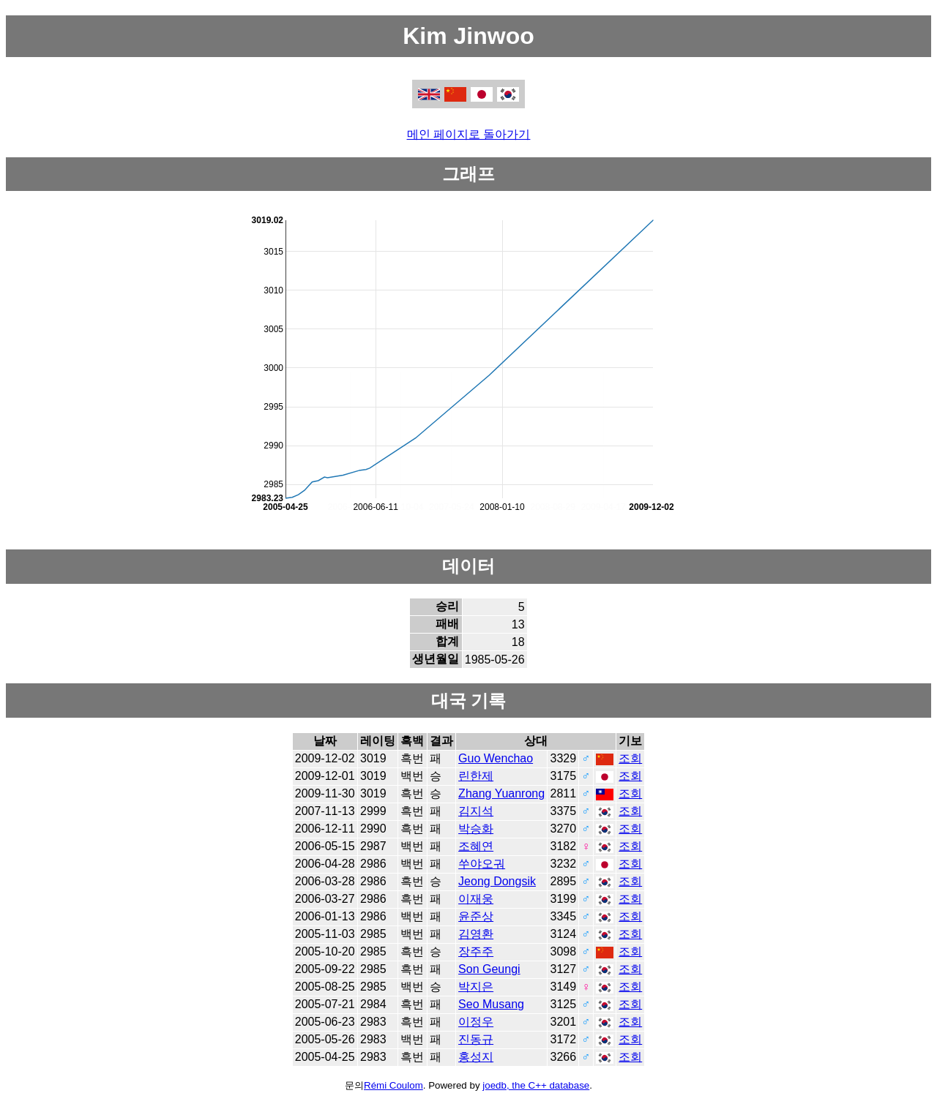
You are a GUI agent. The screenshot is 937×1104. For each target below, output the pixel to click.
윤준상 (475, 916)
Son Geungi (489, 969)
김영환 (475, 934)
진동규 (475, 1039)
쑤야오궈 (481, 863)
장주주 (475, 951)
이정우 (475, 1021)
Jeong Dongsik (497, 881)
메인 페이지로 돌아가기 (469, 134)
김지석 (475, 811)
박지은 (475, 986)
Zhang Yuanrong (501, 793)
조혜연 (475, 846)
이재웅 (475, 899)
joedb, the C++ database (535, 1085)
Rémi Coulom (393, 1085)
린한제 (475, 776)
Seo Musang (491, 1004)
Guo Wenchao (495, 758)
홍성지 (475, 1057)
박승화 (475, 828)
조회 (630, 758)
